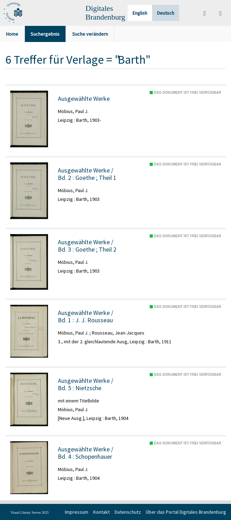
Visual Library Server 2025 (30, 512)
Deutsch (165, 13)
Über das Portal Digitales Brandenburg (186, 512)
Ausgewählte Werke (84, 99)
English (140, 13)
